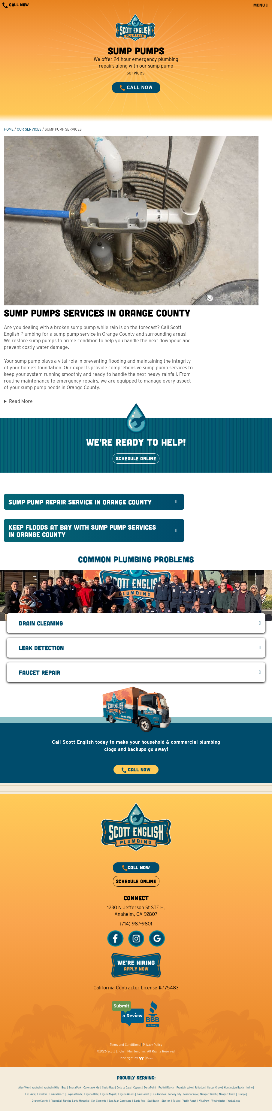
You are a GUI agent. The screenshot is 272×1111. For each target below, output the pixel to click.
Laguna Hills (91, 1094)
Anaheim (37, 1087)
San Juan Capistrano (120, 1100)
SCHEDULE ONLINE (136, 458)
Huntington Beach (234, 1087)
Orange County (40, 1100)
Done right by (136, 1058)
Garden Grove (214, 1087)
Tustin (176, 1100)
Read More (21, 401)
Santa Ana (139, 1100)
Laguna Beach (74, 1094)
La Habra (30, 1094)
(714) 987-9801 (136, 924)
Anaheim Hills (51, 1087)
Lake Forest (143, 1094)
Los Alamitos (159, 1094)
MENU (260, 5)
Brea (64, 1087)
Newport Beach (208, 1094)
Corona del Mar (91, 1087)
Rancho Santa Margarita (76, 1100)
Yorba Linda (234, 1100)
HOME (9, 129)
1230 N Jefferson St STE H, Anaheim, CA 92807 (136, 911)
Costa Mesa (108, 1087)
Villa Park (204, 1100)
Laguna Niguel (108, 1094)
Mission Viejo (190, 1094)
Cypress (137, 1087)
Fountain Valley (185, 1087)
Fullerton (200, 1087)
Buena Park (75, 1087)
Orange (242, 1094)
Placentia (56, 1100)
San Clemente (98, 1100)
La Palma (42, 1094)
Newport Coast (227, 1094)
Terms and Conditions (125, 1044)
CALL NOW (15, 5)
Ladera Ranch (57, 1094)
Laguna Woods (126, 1094)
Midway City (174, 1094)
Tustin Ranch (189, 1100)
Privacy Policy (152, 1044)
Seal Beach (153, 1100)
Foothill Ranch (166, 1087)
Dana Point (150, 1087)
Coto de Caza (124, 1087)
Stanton (166, 1100)
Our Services (29, 129)
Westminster (218, 1100)
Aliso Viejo (24, 1087)
